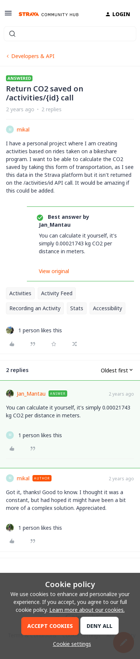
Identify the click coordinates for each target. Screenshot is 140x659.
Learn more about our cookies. (87, 609)
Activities (20, 293)
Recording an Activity (34, 308)
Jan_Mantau (31, 393)
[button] (8, 15)
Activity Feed (56, 293)
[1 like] (34, 330)
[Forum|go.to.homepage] (48, 14)
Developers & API (33, 56)
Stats (76, 308)
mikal (23, 129)
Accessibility (107, 308)
